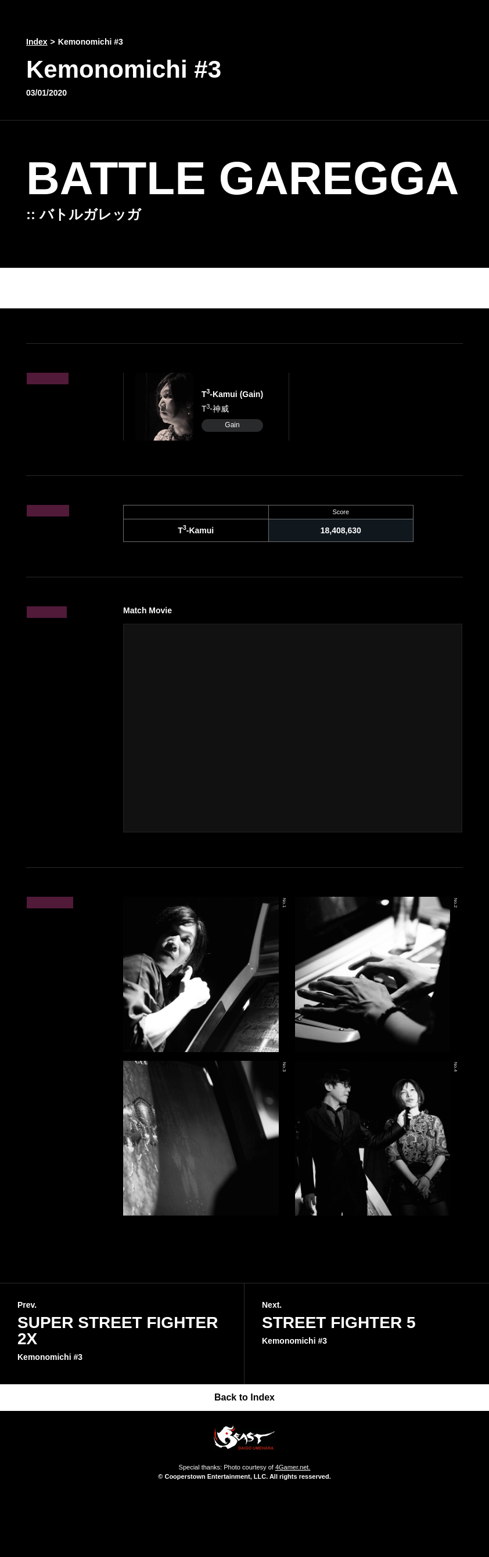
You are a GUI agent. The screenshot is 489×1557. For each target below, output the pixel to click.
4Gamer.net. (293, 1467)
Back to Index (244, 1397)
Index (37, 42)
